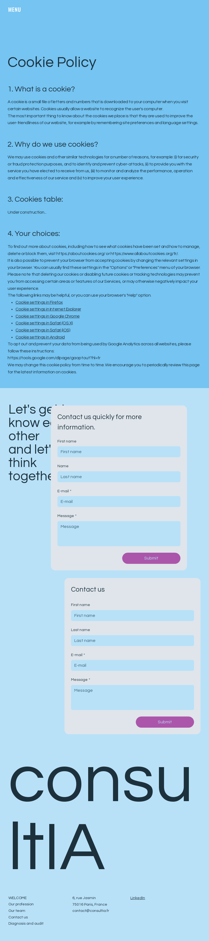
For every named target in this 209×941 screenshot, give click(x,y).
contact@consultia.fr (90, 911)
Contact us (18, 917)
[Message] (118, 533)
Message (66, 516)
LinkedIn (137, 898)
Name (63, 466)
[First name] (117, 451)
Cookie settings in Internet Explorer (48, 309)
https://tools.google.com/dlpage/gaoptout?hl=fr (54, 358)
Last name (80, 630)
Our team (16, 911)
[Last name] (131, 640)
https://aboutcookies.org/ (80, 253)
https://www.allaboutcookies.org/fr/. (144, 253)
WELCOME (17, 898)
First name (66, 441)
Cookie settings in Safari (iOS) (43, 330)
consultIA (100, 814)
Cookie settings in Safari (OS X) (44, 323)
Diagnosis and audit (26, 923)
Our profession (21, 904)
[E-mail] (117, 501)
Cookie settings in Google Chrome (48, 316)
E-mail (64, 491)
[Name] (117, 476)
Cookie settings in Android (40, 337)
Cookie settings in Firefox (39, 302)
